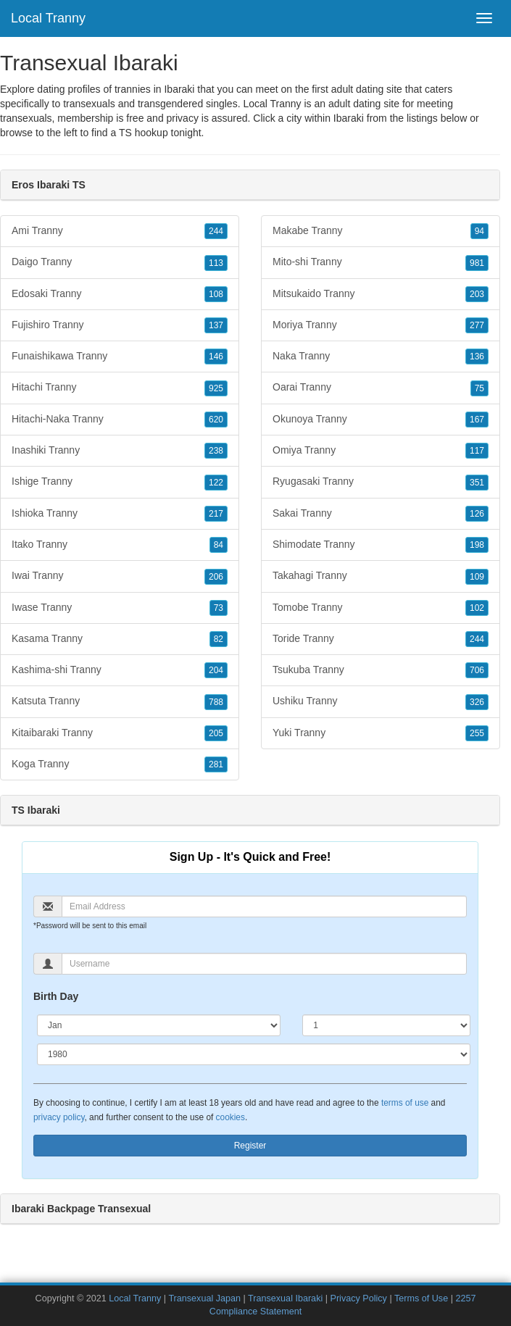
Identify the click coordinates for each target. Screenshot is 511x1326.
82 (218, 639)
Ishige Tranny (120, 482)
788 (216, 702)
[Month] (159, 1025)
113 (216, 263)
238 (216, 451)
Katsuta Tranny (120, 701)
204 (216, 670)
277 (477, 325)
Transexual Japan (204, 1298)
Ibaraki (348, 118)
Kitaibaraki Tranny (120, 733)
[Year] (253, 1054)
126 (477, 514)
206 (216, 577)
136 (477, 356)
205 (216, 733)
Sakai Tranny (381, 514)
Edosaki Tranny (120, 294)
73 (218, 608)
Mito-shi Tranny (381, 262)
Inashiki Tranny (120, 451)
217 (216, 514)
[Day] (386, 1025)
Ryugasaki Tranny (381, 482)
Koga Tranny (120, 764)
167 (477, 419)
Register (250, 1146)
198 (477, 545)
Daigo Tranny (120, 262)
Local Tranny (48, 18)
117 (477, 451)
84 (218, 545)
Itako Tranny (120, 545)
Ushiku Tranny (381, 701)
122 (216, 483)
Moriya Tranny (381, 325)
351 (477, 483)
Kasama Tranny (120, 639)
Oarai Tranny (381, 388)
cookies (230, 1117)
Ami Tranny (120, 231)
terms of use (404, 1103)
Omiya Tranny (381, 451)
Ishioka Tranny (120, 514)
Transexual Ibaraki (285, 1298)
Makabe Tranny (381, 231)
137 (216, 325)
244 (216, 231)
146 (216, 356)
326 (477, 702)
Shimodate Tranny (381, 545)
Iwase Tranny (120, 608)
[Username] (264, 964)
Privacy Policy (359, 1298)
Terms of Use (421, 1298)
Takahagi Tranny (381, 576)
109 (477, 577)
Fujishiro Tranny (120, 325)
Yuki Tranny (381, 733)
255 (477, 733)
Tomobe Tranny (381, 608)
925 (216, 388)
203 (477, 294)
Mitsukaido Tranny (381, 294)
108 (216, 294)
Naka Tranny (381, 356)
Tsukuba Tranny (381, 670)
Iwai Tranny (120, 576)
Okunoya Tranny (381, 420)
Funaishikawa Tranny (120, 356)
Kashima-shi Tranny (120, 670)
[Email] (264, 906)
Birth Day (55, 996)
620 (216, 419)
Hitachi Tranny (120, 388)
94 (479, 231)
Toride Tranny (381, 639)
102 (477, 608)
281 (216, 764)
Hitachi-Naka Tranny (120, 420)
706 (477, 670)
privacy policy (58, 1117)
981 (477, 263)
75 (479, 388)
